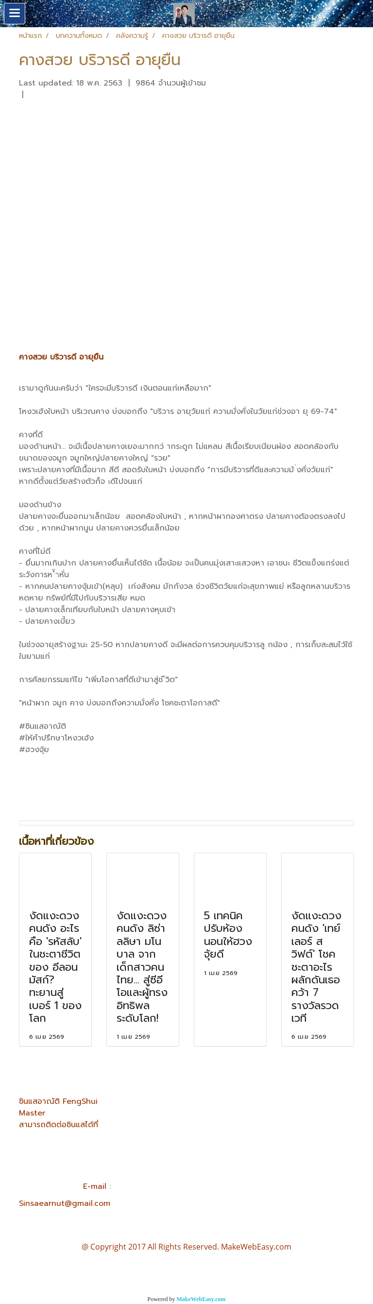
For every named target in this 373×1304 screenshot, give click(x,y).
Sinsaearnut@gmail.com (64, 1203)
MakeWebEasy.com (201, 1299)
